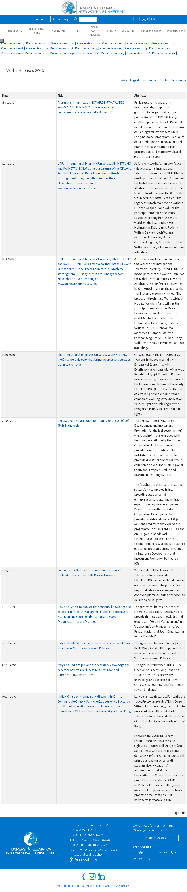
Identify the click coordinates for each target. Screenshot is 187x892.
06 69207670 (101, 839)
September (149, 80)
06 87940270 (84, 839)
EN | (132, 19)
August (134, 80)
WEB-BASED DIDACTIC (94, 31)
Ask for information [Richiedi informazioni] (156, 838)
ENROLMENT (57, 31)
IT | (126, 19)
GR (153, 19)
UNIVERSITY (15, 31)
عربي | (146, 19)
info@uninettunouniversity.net (90, 844)
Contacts (40, 19)
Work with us (141, 858)
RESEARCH (127, 31)
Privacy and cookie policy (86, 854)
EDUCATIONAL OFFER (36, 31)
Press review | (13, 43)
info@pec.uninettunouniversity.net (156, 852)
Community (60, 19)
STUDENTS (77, 31)
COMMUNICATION (151, 31)
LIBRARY (111, 31)
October (164, 80)
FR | (138, 19)
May (124, 80)
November (179, 80)
